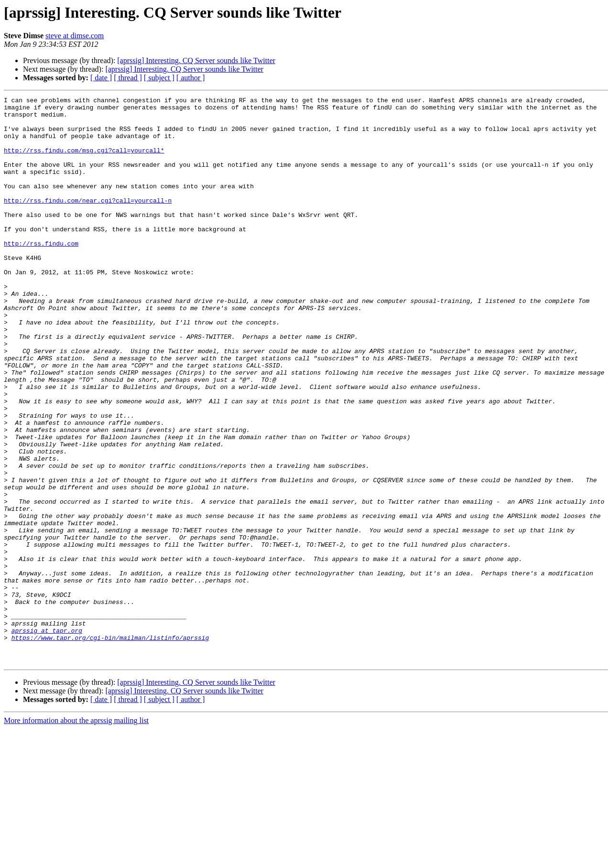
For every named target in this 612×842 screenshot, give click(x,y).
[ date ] (101, 78)
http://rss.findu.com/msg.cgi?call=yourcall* (84, 161)
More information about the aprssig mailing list (76, 834)
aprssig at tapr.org (46, 738)
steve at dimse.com (74, 36)
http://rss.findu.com (41, 273)
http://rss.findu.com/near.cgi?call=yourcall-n (88, 221)
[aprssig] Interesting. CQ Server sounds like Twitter (196, 60)
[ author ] (190, 78)
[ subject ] (159, 78)
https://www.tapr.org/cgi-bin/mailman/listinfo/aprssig (110, 746)
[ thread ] (128, 78)
